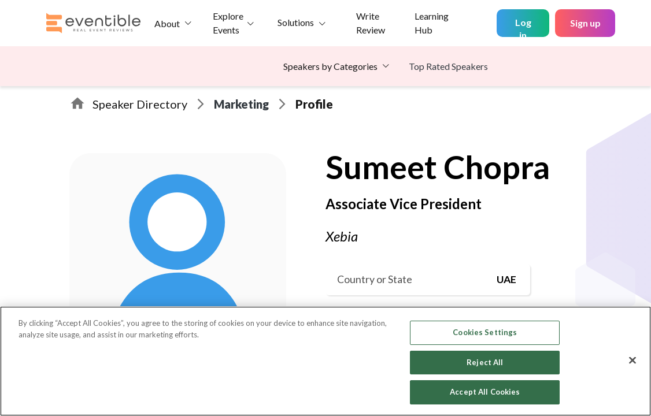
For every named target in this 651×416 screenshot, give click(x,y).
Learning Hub (432, 22)
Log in (523, 27)
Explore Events (228, 22)
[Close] (632, 360)
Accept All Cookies (485, 391)
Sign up (585, 22)
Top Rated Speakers (448, 66)
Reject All (485, 362)
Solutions (296, 22)
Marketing (241, 104)
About (167, 23)
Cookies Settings (485, 332)
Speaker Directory (140, 104)
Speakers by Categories (330, 66)
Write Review (370, 22)
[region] (325, 361)
